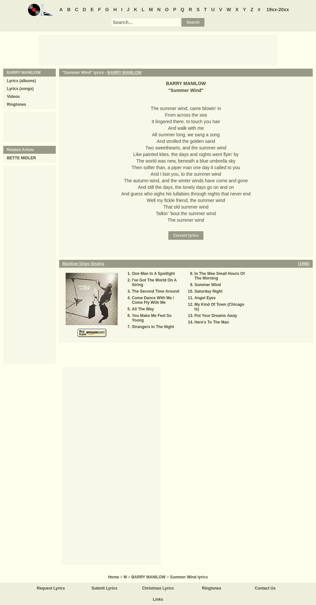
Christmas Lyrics (158, 588)
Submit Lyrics (104, 588)
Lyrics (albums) (21, 80)
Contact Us (265, 588)
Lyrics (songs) (20, 88)
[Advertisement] (158, 49)
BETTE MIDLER (21, 158)
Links (158, 599)
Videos (13, 96)
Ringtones (16, 104)
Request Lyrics (51, 588)
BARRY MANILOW (124, 72)
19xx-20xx (277, 9)
